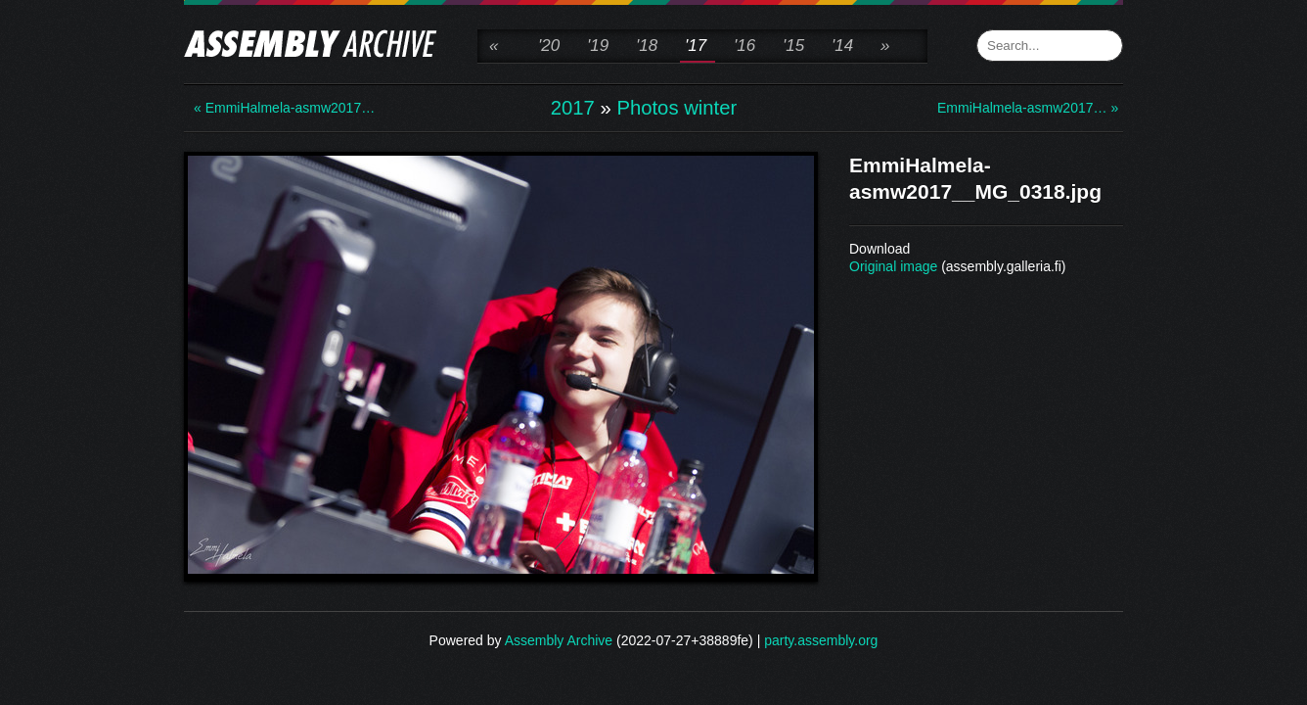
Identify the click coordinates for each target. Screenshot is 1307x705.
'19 (597, 45)
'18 (646, 45)
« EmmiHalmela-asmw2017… (272, 108)
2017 (573, 107)
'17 (695, 45)
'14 (842, 45)
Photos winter (676, 107)
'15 (793, 45)
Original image (893, 266)
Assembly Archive (558, 640)
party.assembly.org (821, 640)
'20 (549, 45)
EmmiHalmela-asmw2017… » (1015, 108)
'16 (744, 45)
